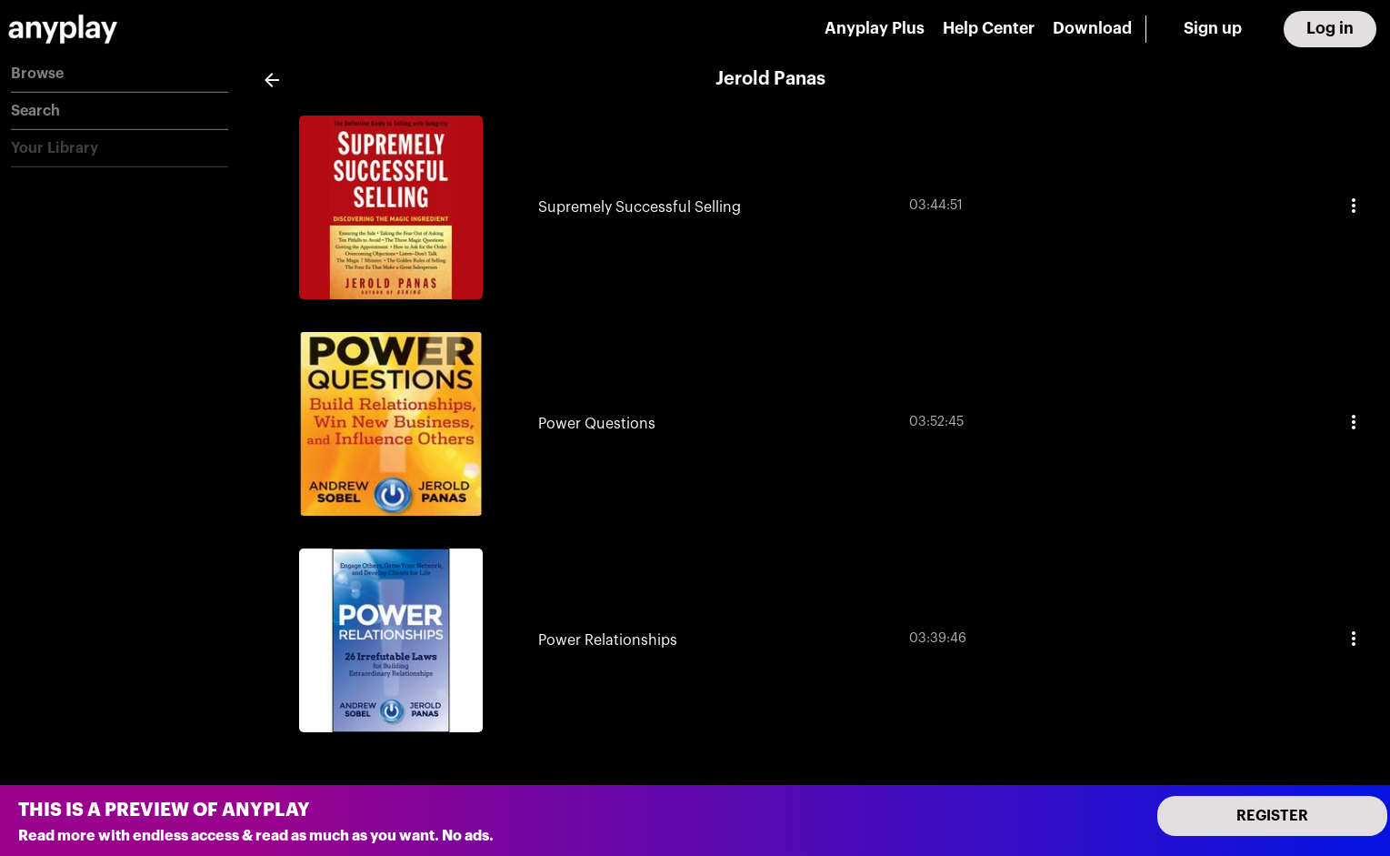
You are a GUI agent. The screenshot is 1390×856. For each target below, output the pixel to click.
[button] (119, 74)
